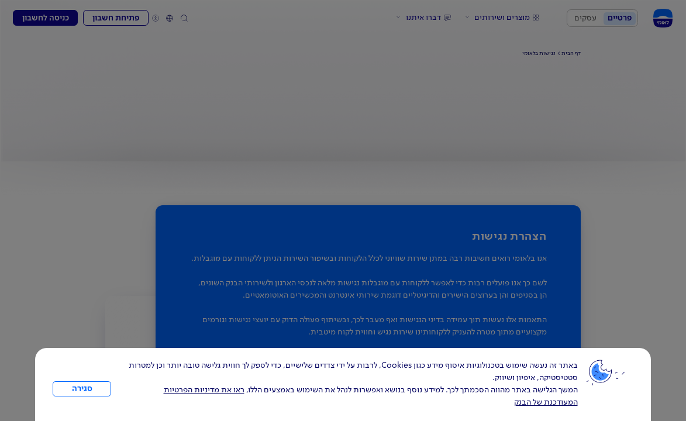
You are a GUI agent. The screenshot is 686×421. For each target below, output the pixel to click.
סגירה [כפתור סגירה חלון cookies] (82, 389)
